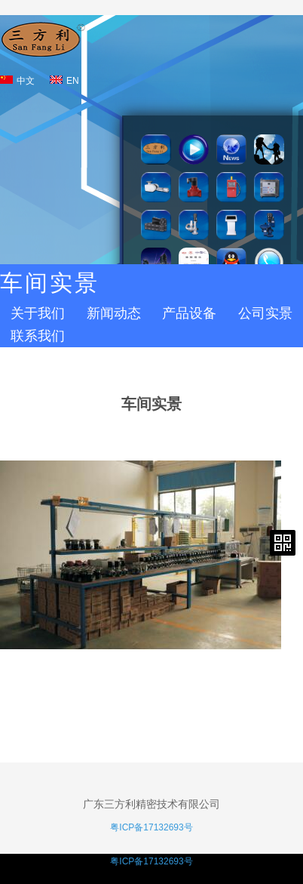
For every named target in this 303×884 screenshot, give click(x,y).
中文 (17, 80)
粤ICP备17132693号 (151, 827)
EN (64, 80)
